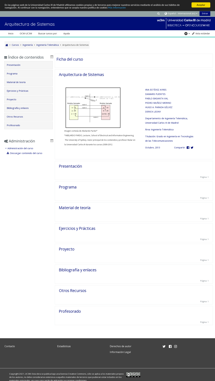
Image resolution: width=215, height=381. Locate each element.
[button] (158, 13)
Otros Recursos (72, 290)
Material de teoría (75, 207)
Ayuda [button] (66, 33)
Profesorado (70, 311)
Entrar (205, 13)
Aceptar (201, 5)
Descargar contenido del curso (27, 153)
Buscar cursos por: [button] (47, 33)
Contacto (10, 346)
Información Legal (120, 352)
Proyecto (66, 249)
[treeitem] (28, 150)
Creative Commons (77, 373)
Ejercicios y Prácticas (77, 228)
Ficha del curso (70, 59)
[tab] (28, 65)
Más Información (120, 7)
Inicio (10, 33)
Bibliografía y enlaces (77, 269)
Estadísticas (64, 346)
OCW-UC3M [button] (26, 33)
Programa (68, 187)
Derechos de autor (120, 346)
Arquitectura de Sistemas (81, 74)
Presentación (70, 166)
